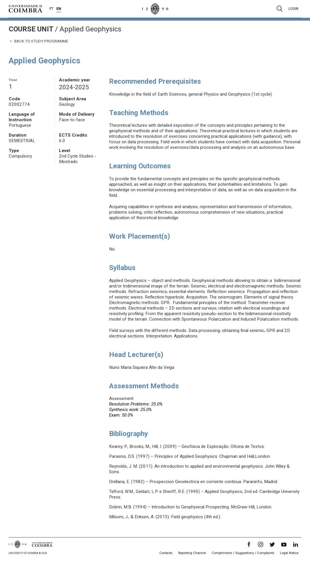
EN (58, 9)
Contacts (165, 553)
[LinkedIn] (295, 544)
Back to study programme (38, 41)
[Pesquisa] (280, 9)
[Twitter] (272, 544)
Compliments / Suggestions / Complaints (243, 553)
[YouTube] (284, 544)
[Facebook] (249, 544)
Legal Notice (289, 553)
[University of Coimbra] (25, 8)
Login (293, 8)
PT (51, 9)
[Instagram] (260, 544)
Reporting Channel (192, 553)
